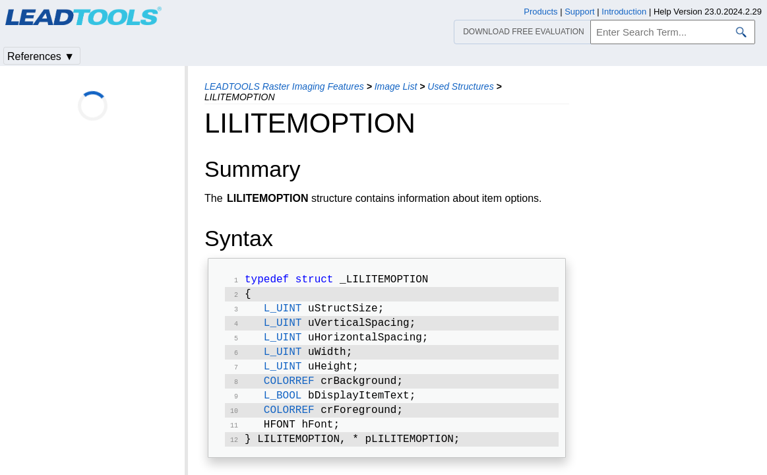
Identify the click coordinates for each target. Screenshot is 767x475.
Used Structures (460, 86)
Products (540, 11)
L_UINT (283, 312)
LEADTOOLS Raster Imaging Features (284, 86)
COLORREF (289, 392)
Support (580, 11)
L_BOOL (283, 407)
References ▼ (41, 56)
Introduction (623, 11)
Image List (396, 86)
